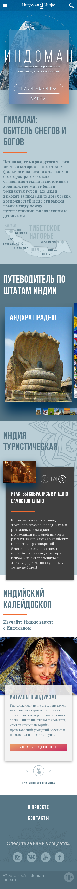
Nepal (35, 250)
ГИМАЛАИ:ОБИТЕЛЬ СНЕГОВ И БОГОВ (35, 131)
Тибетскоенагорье (45, 233)
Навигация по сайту (39, 90)
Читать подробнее (38, 747)
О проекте (38, 807)
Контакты (38, 818)
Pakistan (11, 226)
